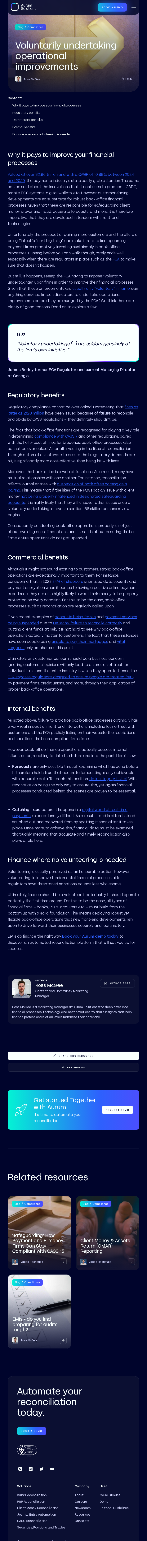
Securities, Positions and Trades (41, 1527)
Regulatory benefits (26, 112)
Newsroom (83, 1508)
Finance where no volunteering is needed (42, 134)
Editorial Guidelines (114, 1508)
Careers (81, 1501)
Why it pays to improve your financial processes (46, 105)
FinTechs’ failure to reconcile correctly (87, 623)
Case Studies (110, 1495)
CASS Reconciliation (32, 1521)
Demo (104, 1501)
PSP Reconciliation (31, 1501)
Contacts (82, 1521)
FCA (116, 259)
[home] (23, 7)
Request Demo (117, 1110)
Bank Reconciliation (32, 1495)
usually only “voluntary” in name (101, 288)
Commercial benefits (27, 119)
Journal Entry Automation (36, 1514)
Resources (83, 1514)
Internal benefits (24, 127)
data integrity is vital (108, 778)
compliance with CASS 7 (56, 436)
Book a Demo (112, 7)
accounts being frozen (75, 616)
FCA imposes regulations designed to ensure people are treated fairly (71, 676)
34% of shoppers (67, 581)
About (79, 1495)
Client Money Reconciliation (37, 1508)
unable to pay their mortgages (80, 641)
